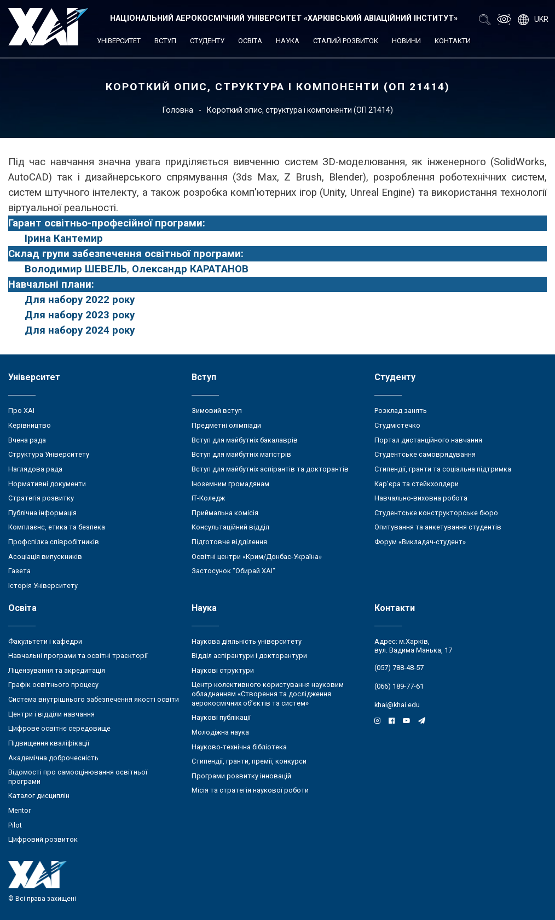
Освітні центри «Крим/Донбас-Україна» (257, 556)
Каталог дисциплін (39, 795)
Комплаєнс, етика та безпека (56, 527)
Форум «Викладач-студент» (420, 542)
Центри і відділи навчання (51, 714)
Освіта (250, 41)
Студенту (207, 41)
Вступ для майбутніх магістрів (241, 454)
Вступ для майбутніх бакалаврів (245, 440)
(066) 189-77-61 (399, 686)
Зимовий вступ (217, 410)
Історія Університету (43, 585)
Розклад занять (400, 410)
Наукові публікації (221, 717)
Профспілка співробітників (53, 542)
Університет (119, 41)
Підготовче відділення (229, 542)
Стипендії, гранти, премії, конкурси (249, 761)
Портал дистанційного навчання (428, 440)
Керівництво (29, 425)
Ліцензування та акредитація (56, 670)
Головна (178, 110)
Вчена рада (27, 440)
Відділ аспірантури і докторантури (249, 655)
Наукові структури (223, 670)
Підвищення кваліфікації (48, 743)
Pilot (15, 825)
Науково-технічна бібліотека (239, 747)
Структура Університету (48, 454)
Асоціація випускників (45, 556)
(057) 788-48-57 (399, 667)
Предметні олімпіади (226, 425)
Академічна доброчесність (53, 758)
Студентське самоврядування (425, 454)
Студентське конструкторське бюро (436, 513)
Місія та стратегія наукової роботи (250, 790)
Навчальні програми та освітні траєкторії (78, 655)
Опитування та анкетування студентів (437, 527)
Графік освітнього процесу (53, 684)
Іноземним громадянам (230, 484)
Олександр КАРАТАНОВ (190, 269)
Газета (19, 571)
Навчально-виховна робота (420, 498)
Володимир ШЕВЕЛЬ (76, 269)
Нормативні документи (47, 484)
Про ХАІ (21, 410)
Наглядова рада (35, 469)
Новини (406, 41)
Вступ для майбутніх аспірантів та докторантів (270, 469)
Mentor (19, 810)
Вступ (165, 41)
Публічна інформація (42, 513)
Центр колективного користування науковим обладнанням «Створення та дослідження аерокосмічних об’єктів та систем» (268, 693)
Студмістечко (397, 425)
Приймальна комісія (225, 513)
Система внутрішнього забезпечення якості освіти (93, 699)
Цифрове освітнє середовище (59, 728)
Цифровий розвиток (43, 839)
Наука (287, 41)
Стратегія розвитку (41, 498)
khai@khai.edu (397, 705)
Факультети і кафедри (45, 641)
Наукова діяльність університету (247, 641)
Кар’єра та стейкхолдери (416, 484)
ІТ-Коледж (208, 498)
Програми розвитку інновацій (241, 776)
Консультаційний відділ (230, 527)
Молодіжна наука (220, 732)
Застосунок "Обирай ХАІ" (233, 571)
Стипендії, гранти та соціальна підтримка (442, 469)
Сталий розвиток (345, 41)
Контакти (453, 41)
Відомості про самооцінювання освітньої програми (77, 776)
